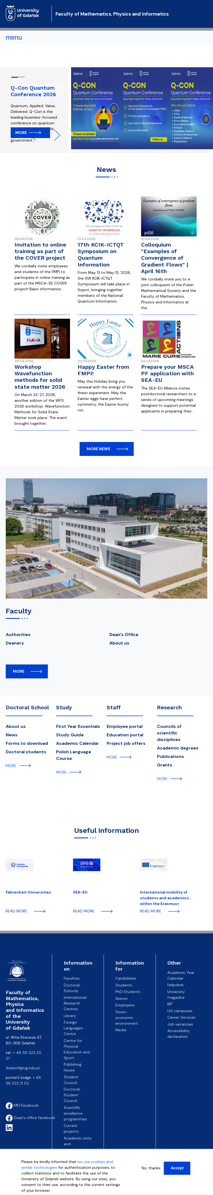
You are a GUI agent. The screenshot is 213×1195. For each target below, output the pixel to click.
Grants (164, 765)
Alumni (121, 998)
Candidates (125, 978)
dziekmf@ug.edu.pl (23, 1067)
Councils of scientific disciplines (169, 733)
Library (70, 1015)
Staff (114, 707)
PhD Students (127, 991)
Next (54, 135)
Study (64, 707)
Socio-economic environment (126, 1017)
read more (16, 911)
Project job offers (126, 743)
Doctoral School (27, 707)
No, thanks (151, 1167)
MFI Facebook (22, 1105)
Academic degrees (178, 748)
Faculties (72, 978)
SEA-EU (80, 892)
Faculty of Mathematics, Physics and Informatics (112, 14)
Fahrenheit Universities (28, 892)
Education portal (125, 735)
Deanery (15, 643)
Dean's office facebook (30, 1117)
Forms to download (27, 743)
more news (98, 448)
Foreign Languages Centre (73, 1028)
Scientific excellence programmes (75, 1113)
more (18, 671)
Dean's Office (123, 634)
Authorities (18, 634)
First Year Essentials (78, 726)
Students (123, 985)
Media (120, 1029)
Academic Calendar (77, 743)
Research (169, 707)
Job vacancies (180, 1024)
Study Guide (70, 735)
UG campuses (179, 1010)
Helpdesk (175, 984)
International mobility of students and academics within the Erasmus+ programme (164, 898)
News (11, 735)
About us (119, 643)
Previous (35, 135)
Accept (177, 1168)
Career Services (181, 1017)
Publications (170, 756)
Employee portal (124, 726)
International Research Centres (75, 1003)
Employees (125, 1005)
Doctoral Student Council (72, 1095)
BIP (170, 1003)
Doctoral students (26, 752)
